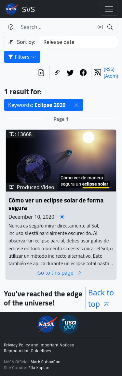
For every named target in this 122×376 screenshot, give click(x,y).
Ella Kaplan (38, 367)
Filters (22, 56)
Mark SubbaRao (46, 362)
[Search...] (55, 27)
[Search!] (110, 27)
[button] (76, 105)
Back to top (101, 298)
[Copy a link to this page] (57, 72)
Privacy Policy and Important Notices (39, 345)
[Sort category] (78, 42)
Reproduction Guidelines (27, 351)
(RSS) (109, 69)
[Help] (10, 27)
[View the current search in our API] (41, 72)
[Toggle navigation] (109, 9)
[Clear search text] (98, 27)
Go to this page (59, 272)
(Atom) (111, 76)
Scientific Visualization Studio (29, 9)
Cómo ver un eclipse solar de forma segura (55, 204)
